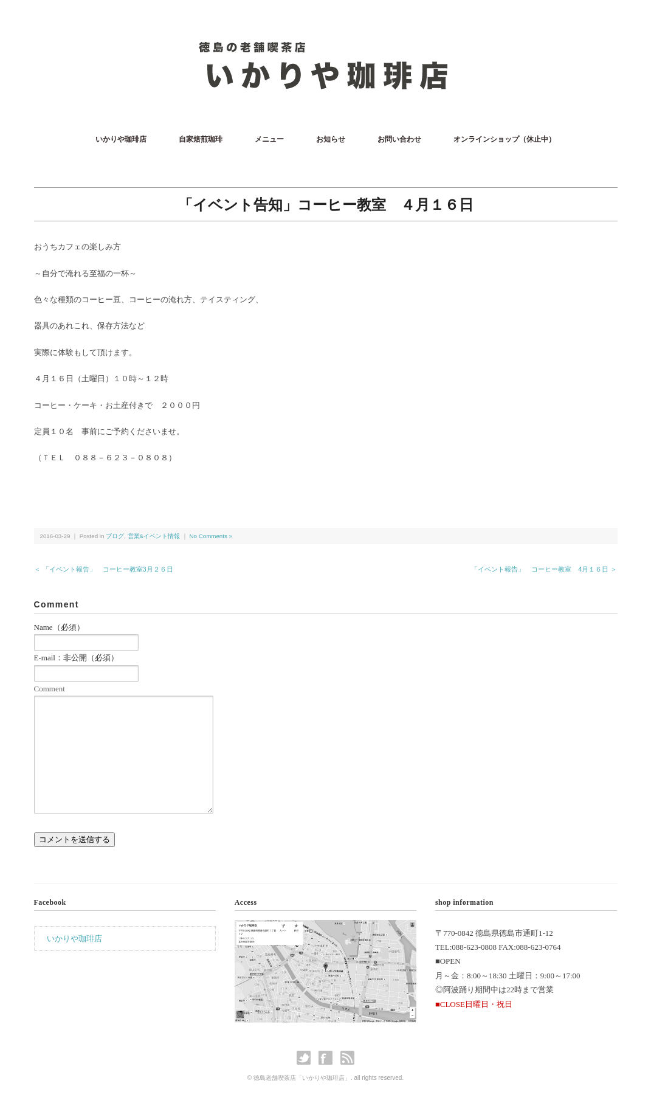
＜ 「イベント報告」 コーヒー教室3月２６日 (103, 569)
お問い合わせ (399, 139)
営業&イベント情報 (154, 536)
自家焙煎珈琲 (200, 139)
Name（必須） (59, 627)
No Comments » (211, 536)
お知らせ (330, 139)
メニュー (269, 139)
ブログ (115, 536)
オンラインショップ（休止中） (504, 139)
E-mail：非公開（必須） (76, 657)
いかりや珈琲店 (120, 139)
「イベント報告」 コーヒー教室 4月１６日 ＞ (544, 569)
